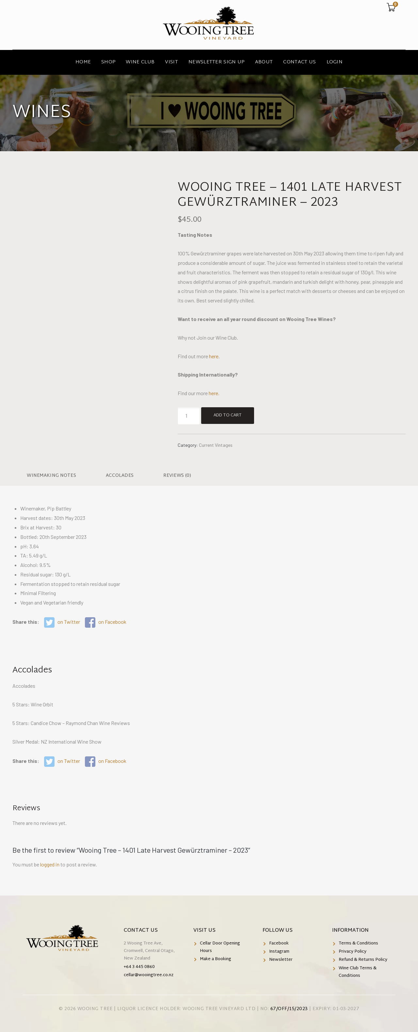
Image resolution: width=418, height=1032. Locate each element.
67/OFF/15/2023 (289, 1009)
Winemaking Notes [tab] (51, 476)
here (213, 356)
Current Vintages (216, 445)
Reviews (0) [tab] (177, 476)
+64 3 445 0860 (139, 967)
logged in (49, 864)
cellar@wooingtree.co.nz (148, 975)
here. (214, 393)
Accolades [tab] (120, 476)
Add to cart (228, 415)
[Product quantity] (189, 416)
